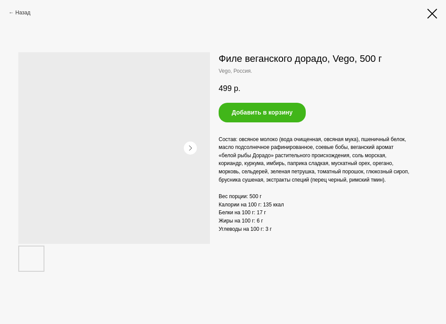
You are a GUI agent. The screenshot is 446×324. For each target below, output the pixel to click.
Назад (22, 13)
